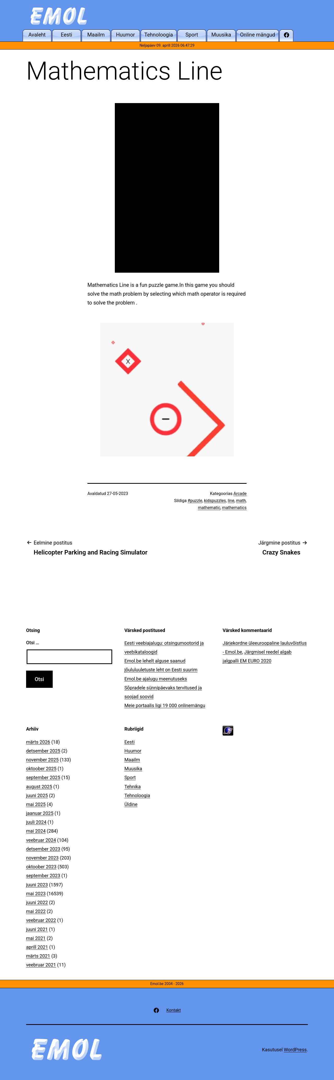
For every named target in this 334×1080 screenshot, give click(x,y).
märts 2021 (38, 956)
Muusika (133, 768)
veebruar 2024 (41, 840)
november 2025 (42, 759)
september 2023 (43, 875)
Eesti (129, 742)
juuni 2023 (37, 884)
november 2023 (42, 858)
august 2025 (39, 786)
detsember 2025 (43, 751)
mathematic (209, 507)
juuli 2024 (36, 822)
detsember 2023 (43, 849)
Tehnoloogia (137, 795)
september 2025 (43, 777)
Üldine (131, 804)
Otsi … (32, 642)
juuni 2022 (37, 902)
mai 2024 (36, 831)
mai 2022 (36, 911)
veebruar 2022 (41, 920)
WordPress (295, 1049)
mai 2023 (36, 893)
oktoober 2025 (41, 768)
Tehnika (132, 786)
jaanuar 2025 (39, 813)
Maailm (132, 759)
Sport (130, 777)
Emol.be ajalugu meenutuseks (155, 679)
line (231, 500)
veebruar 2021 (41, 965)
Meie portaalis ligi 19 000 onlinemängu (164, 705)
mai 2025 (36, 804)
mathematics (234, 507)
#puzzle (195, 500)
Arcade (240, 493)
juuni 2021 (37, 929)
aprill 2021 (37, 947)
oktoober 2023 (41, 866)
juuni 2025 (37, 795)
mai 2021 (36, 938)
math (241, 500)
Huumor (132, 751)
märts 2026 (38, 742)
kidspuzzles (215, 500)
